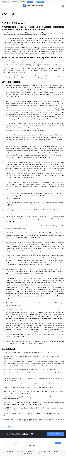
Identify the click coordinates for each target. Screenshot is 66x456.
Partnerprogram (33, 445)
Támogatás (22, 1)
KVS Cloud (30, 1)
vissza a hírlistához (7, 427)
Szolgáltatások (31, 443)
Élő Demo (58, 443)
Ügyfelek (16, 443)
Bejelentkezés (40, 1)
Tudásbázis (14, 1)
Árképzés (49, 443)
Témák (22, 443)
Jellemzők (7, 443)
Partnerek (41, 443)
